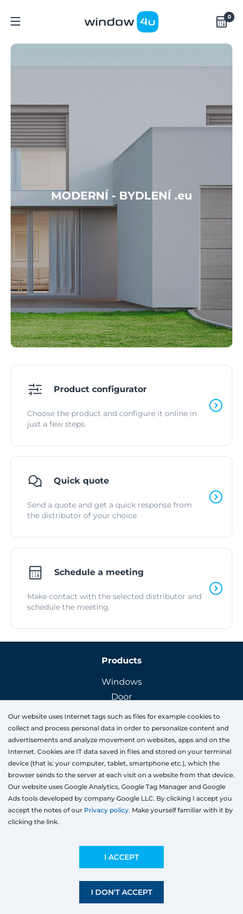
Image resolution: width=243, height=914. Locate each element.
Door (121, 697)
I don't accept (121, 892)
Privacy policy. (107, 810)
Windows (122, 682)
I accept (121, 857)
